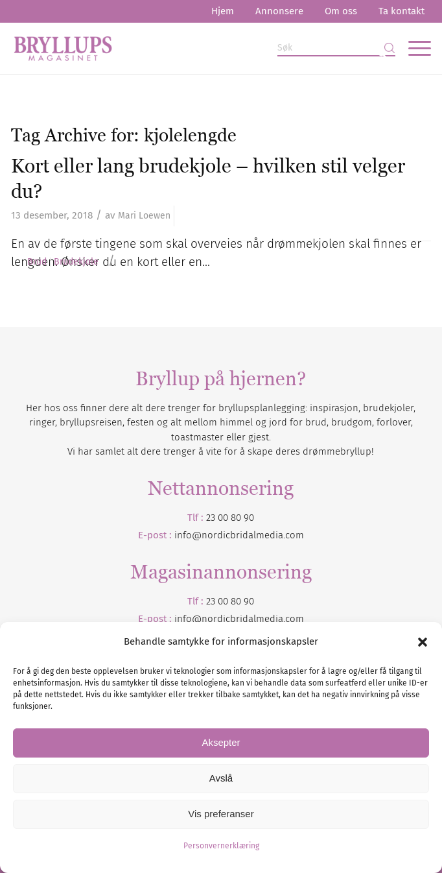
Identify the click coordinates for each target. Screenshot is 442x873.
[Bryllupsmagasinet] (179, 48)
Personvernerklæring (221, 845)
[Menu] (413, 48)
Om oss (341, 11)
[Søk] (336, 48)
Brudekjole (76, 262)
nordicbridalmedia (242, 619)
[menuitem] (223, 11)
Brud (37, 262)
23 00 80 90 (230, 517)
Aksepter (221, 742)
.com (293, 619)
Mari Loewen (144, 215)
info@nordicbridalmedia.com (239, 535)
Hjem (222, 11)
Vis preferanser (220, 813)
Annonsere (279, 11)
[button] (422, 642)
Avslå (221, 777)
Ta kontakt (401, 11)
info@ (188, 619)
